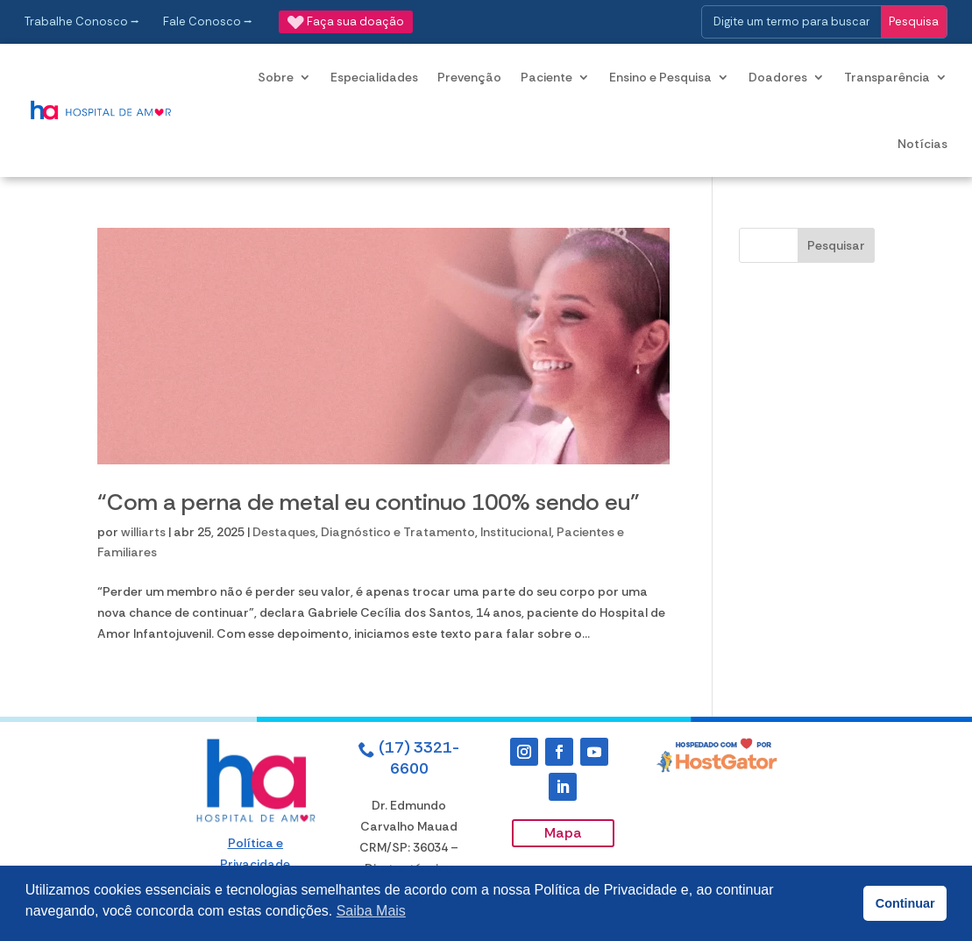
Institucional (515, 532)
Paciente (546, 77)
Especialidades (374, 77)
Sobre (276, 77)
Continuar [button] (905, 903)
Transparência (887, 77)
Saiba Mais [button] (371, 910)
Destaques (284, 532)
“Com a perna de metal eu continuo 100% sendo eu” (368, 502)
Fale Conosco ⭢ (207, 21)
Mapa (563, 833)
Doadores (778, 77)
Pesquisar (836, 245)
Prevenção (469, 77)
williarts (143, 532)
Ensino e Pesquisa (660, 77)
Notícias (922, 144)
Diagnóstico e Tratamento (398, 532)
